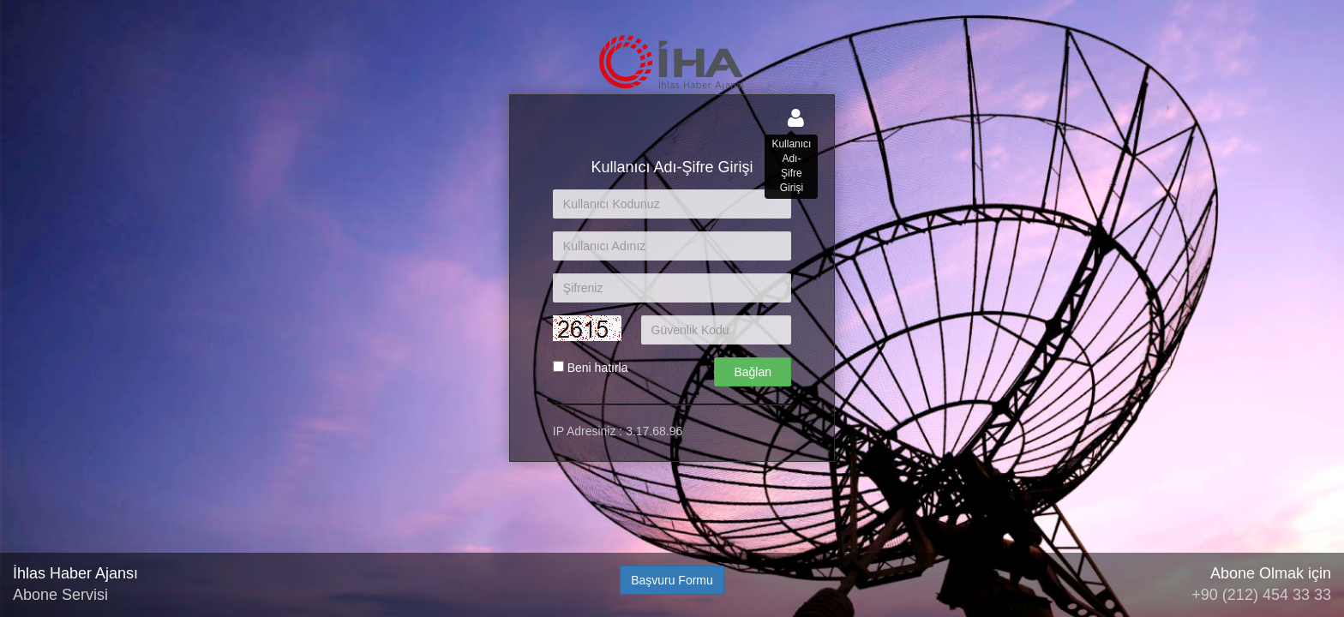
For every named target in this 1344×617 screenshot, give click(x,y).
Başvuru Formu (672, 580)
